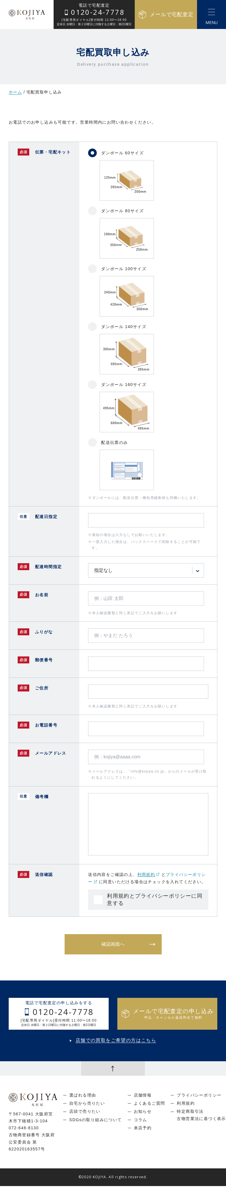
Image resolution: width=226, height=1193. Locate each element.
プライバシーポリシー (199, 1095)
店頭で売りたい (85, 1111)
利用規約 (148, 874)
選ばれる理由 (82, 1095)
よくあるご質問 (149, 1103)
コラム (140, 1119)
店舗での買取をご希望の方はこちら (116, 1040)
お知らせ (143, 1111)
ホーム (15, 92)
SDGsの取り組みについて (95, 1119)
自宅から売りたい (87, 1103)
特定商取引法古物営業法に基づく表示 (201, 1115)
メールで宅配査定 (166, 14)
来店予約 (143, 1128)
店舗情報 (143, 1095)
